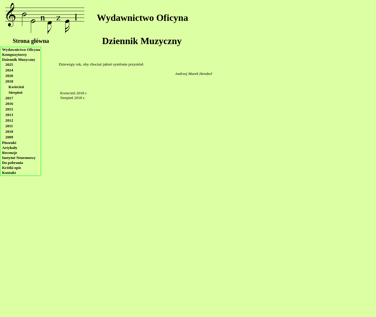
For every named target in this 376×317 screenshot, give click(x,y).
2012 (9, 120)
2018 (9, 81)
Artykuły (9, 147)
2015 (9, 109)
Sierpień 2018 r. (72, 97)
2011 (9, 126)
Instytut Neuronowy (19, 157)
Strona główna (31, 41)
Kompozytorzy (14, 54)
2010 (9, 131)
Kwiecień (16, 87)
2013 (9, 115)
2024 (9, 70)
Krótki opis (11, 167)
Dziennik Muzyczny (142, 41)
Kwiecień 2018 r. (73, 93)
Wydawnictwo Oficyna (142, 17)
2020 (9, 75)
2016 (9, 103)
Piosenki (9, 142)
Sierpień (15, 92)
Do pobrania (12, 162)
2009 (9, 137)
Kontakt (9, 172)
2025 (9, 64)
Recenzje (9, 152)
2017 (9, 98)
